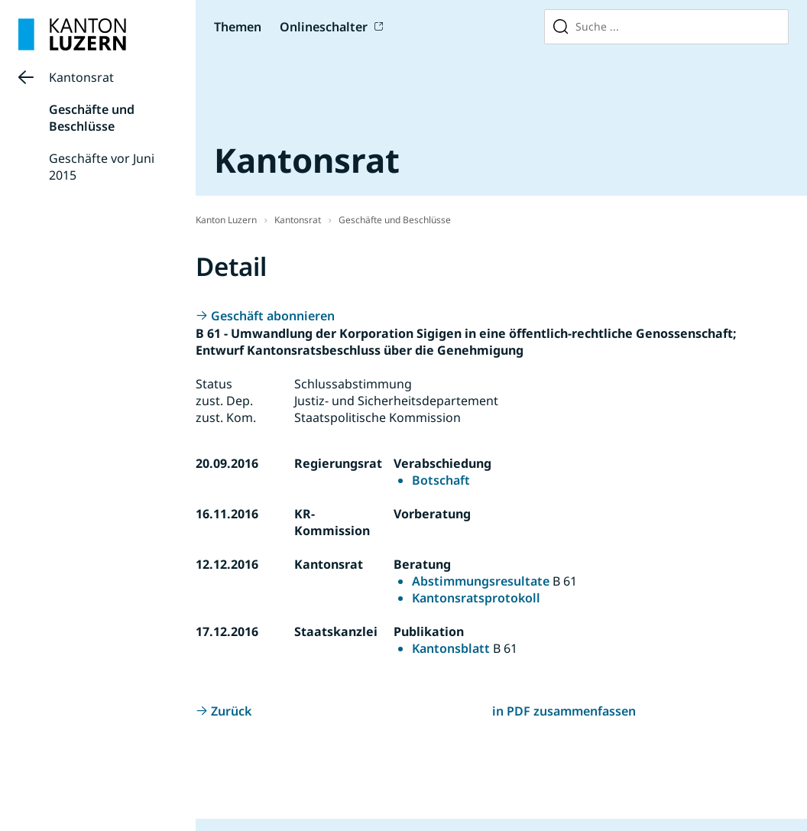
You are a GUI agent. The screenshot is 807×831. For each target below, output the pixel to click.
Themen (237, 26)
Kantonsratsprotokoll (476, 597)
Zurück (231, 711)
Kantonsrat (81, 77)
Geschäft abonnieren (273, 315)
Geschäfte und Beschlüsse (91, 118)
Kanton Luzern (226, 219)
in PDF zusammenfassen (564, 711)
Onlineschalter (324, 26)
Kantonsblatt (451, 648)
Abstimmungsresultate (480, 581)
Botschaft (441, 480)
